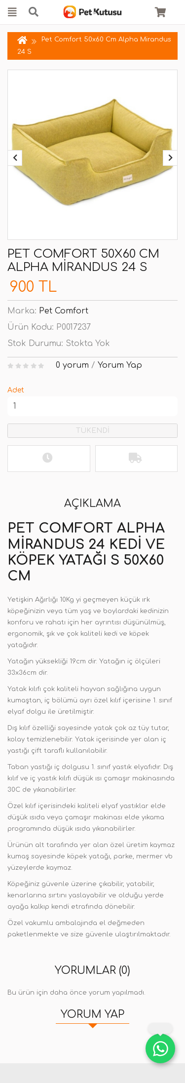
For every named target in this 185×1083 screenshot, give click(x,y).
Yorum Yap (120, 365)
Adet (15, 390)
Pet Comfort (63, 311)
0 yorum (72, 365)
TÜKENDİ (93, 430)
